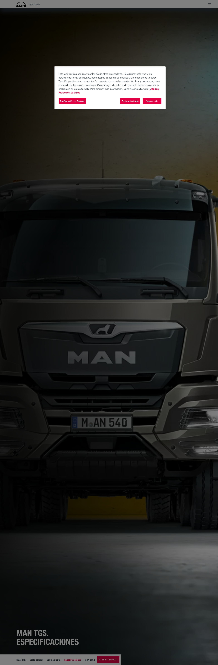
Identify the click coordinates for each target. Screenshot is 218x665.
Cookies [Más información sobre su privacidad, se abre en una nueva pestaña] (154, 88)
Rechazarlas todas (130, 101)
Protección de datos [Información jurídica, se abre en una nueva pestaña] (69, 92)
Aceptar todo (152, 101)
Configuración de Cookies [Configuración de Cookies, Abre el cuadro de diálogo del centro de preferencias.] (72, 101)
